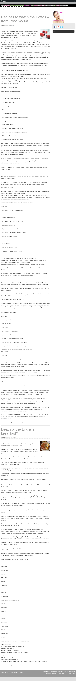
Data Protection (4, 672)
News (8, 422)
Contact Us (21, 672)
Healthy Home (41, 5)
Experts (36, 5)
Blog (32, 5)
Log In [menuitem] (4, 1)
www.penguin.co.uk (6, 418)
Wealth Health (48, 5)
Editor (12, 25)
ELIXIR (12, 8)
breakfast (16, 665)
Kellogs (25, 665)
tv (23, 422)
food (21, 422)
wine (25, 422)
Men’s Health (27, 5)
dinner (18, 422)
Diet (6, 422)
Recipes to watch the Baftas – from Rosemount (25, 19)
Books (53, 5)
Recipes (57, 5)
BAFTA (15, 422)
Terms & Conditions (13, 672)
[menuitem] (1, 1)
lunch (28, 665)
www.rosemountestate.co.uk (8, 411)
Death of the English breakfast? (17, 431)
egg (22, 665)
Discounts (65, 5)
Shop (61, 5)
